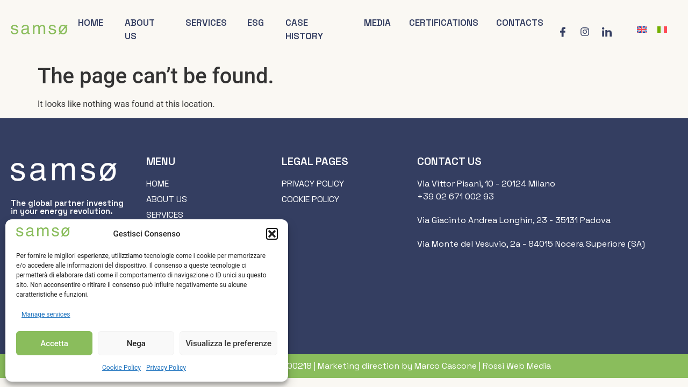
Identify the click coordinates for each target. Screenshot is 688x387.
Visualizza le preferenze (228, 343)
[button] (272, 233)
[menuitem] (642, 30)
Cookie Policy (121, 367)
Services (206, 22)
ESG (255, 22)
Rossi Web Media (517, 365)
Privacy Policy (166, 367)
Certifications (444, 22)
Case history (304, 29)
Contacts (520, 22)
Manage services (46, 314)
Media (377, 22)
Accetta (54, 343)
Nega (136, 343)
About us (140, 29)
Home (90, 22)
